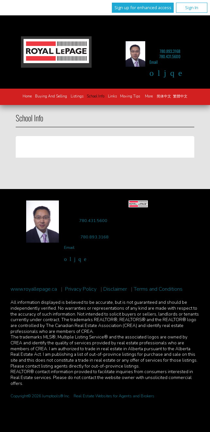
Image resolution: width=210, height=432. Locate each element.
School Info (95, 96)
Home (27, 96)
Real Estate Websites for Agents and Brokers (114, 396)
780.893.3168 (170, 51)
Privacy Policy (80, 289)
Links (112, 96)
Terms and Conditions (158, 289)
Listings (77, 96)
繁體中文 (180, 96)
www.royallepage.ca (33, 289)
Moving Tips (130, 96)
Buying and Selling (51, 96)
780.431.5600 (170, 56)
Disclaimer (115, 289)
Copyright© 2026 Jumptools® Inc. (40, 396)
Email (153, 62)
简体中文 (164, 96)
